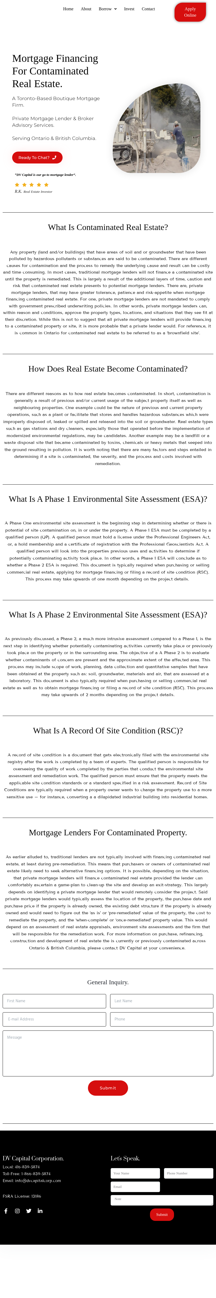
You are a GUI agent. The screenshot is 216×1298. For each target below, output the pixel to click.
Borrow (108, 11)
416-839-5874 (27, 1167)
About (85, 11)
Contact (149, 11)
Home (67, 11)
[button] (108, 11)
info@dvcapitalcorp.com (38, 1180)
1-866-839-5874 (35, 1174)
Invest (130, 11)
